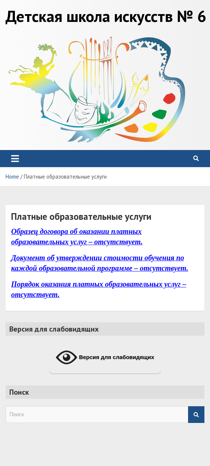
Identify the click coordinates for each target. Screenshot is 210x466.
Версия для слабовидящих (105, 357)
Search (196, 414)
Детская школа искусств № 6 (106, 16)
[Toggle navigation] (15, 158)
